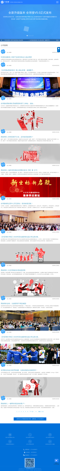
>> (36, 411)
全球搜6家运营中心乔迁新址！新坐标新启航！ (17, 203)
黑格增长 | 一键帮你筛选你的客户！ (13, 403)
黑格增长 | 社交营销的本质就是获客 (13, 270)
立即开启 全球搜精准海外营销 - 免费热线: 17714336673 (30, 418)
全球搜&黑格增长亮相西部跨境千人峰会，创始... (17, 103)
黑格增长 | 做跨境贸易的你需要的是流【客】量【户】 (19, 170)
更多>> (57, 40)
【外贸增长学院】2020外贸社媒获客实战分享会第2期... (20, 237)
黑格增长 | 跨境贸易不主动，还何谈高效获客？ (17, 137)
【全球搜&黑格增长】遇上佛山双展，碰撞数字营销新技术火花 (41, 40)
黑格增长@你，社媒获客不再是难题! (13, 303)
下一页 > (32, 411)
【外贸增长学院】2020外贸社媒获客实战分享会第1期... (20, 337)
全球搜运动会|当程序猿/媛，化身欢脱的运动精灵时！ (19, 370)
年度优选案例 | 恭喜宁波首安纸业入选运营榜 (13, 40)
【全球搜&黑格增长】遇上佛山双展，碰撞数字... (17, 70)
